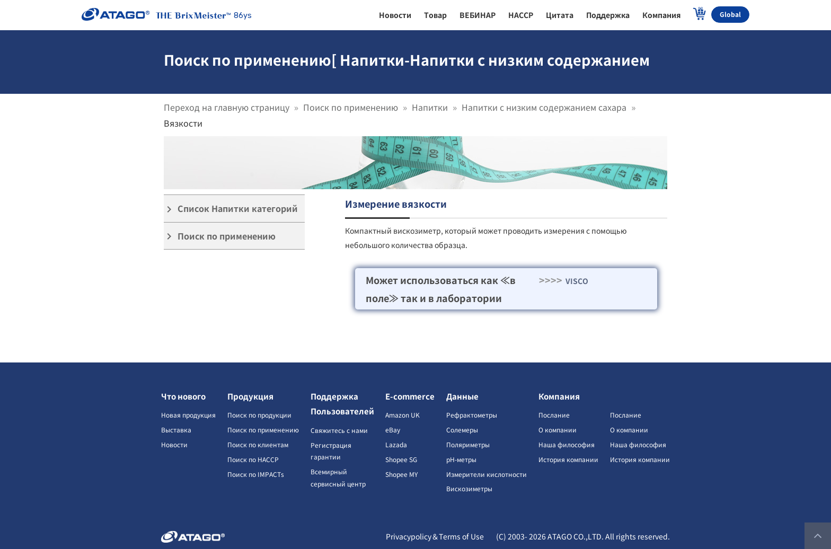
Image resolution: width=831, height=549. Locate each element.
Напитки (430, 107)
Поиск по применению (350, 107)
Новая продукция (188, 414)
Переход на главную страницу (226, 107)
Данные (462, 396)
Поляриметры (468, 444)
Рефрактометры (471, 414)
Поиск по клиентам (257, 444)
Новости (174, 444)
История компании (568, 459)
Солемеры (462, 429)
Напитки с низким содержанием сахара (544, 107)
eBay (392, 429)
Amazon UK (402, 414)
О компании (557, 429)
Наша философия (566, 444)
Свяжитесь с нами (339, 430)
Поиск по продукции (259, 414)
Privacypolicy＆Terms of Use (435, 536)
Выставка (176, 429)
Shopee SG (401, 459)
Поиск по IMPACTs (255, 474)
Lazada (396, 444)
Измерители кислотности (486, 474)
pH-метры (461, 459)
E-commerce (410, 396)
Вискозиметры (469, 488)
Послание (554, 414)
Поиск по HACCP (253, 459)
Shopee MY (401, 474)
